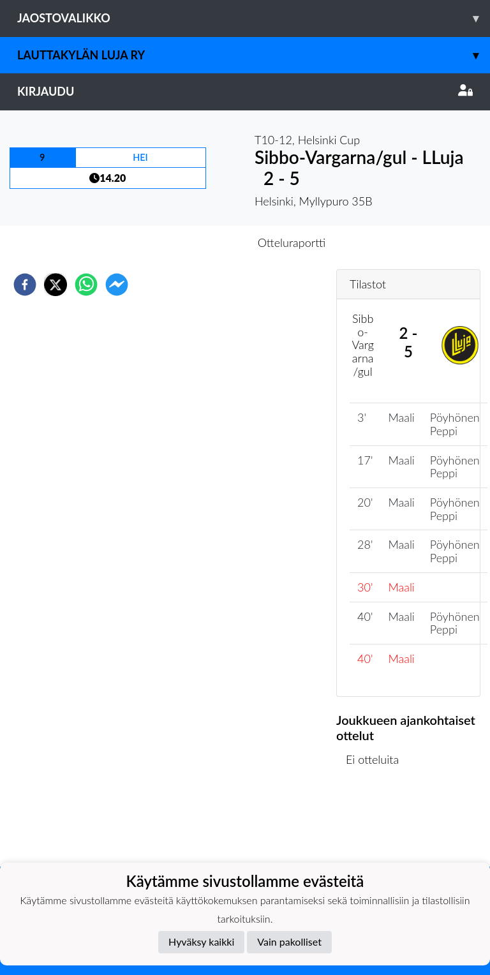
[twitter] (55, 284)
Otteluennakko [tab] (201, 242)
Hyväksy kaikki (201, 941)
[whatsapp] (86, 284)
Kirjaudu (245, 91)
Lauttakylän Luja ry (253, 55)
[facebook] (24, 284)
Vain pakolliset (289, 941)
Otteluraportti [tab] (292, 242)
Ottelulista (377, 823)
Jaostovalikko (253, 18)
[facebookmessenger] (116, 284)
